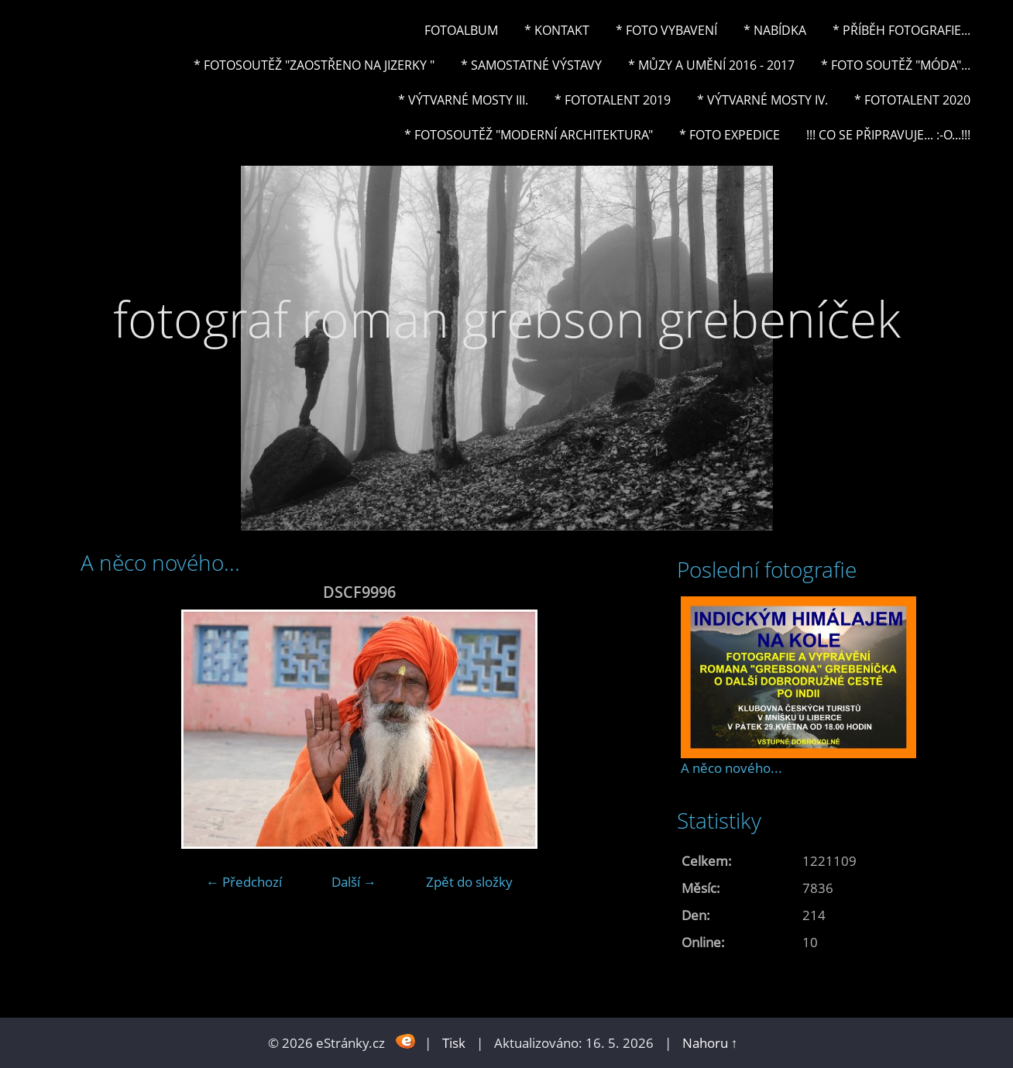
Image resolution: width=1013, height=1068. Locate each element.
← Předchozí (244, 882)
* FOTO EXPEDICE (729, 134)
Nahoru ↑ (710, 1043)
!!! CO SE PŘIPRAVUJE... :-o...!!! (888, 134)
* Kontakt (556, 30)
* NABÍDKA (774, 30)
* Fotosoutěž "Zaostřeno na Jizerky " (314, 65)
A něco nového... (731, 768)
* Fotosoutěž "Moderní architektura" (528, 134)
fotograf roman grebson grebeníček (507, 318)
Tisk (453, 1043)
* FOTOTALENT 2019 (613, 99)
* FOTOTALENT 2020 (912, 99)
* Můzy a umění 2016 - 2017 (711, 65)
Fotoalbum (461, 30)
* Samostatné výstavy (531, 65)
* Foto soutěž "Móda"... (895, 65)
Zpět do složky (469, 882)
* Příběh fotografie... (901, 30)
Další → (353, 882)
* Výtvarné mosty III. (463, 99)
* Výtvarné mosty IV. (762, 99)
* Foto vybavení (666, 30)
